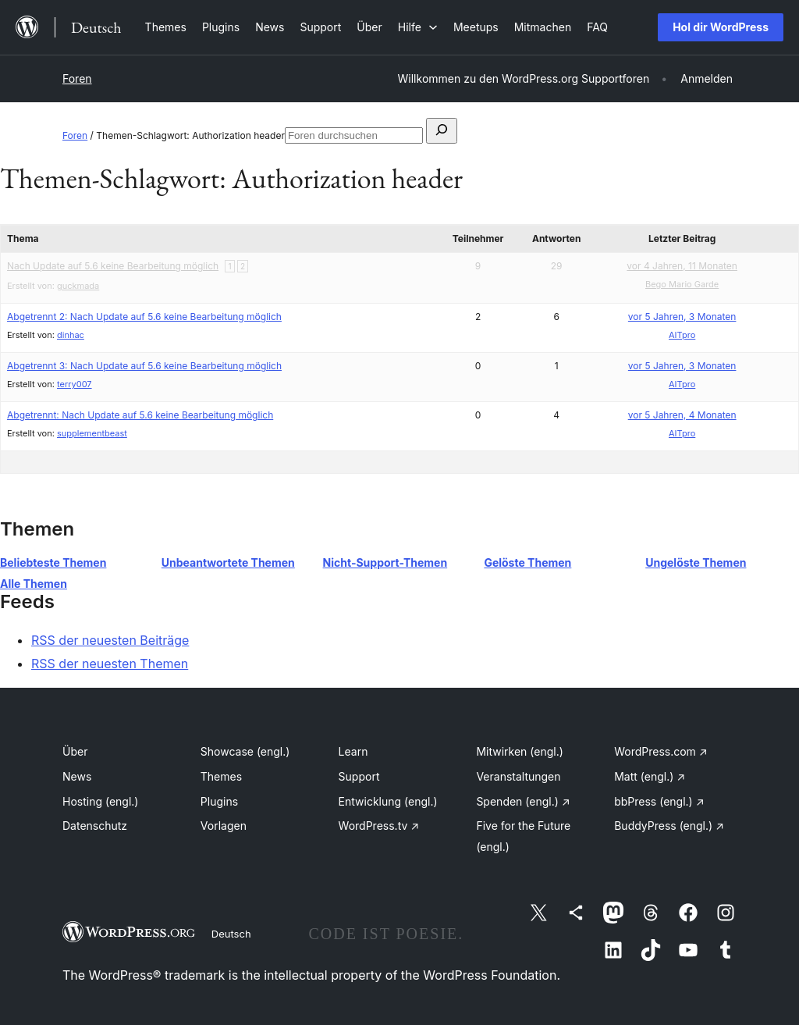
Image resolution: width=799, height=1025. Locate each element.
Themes (221, 776)
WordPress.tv (379, 825)
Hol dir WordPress (721, 27)
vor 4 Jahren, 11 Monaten (682, 266)
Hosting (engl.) (100, 801)
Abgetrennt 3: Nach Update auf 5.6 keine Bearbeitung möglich (144, 366)
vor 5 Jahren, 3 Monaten (682, 316)
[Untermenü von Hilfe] (418, 27)
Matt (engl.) (649, 776)
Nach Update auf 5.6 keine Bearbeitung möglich (112, 266)
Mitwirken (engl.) (519, 751)
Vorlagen (224, 825)
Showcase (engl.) (245, 751)
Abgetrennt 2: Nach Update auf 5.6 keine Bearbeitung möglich (144, 316)
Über (74, 751)
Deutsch (231, 933)
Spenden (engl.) (523, 801)
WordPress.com (661, 751)
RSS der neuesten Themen (109, 663)
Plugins (219, 801)
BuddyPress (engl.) (669, 825)
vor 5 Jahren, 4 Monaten (682, 415)
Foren (77, 78)
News (76, 776)
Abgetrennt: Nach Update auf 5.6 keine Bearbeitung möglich (140, 415)
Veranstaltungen (518, 776)
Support (359, 776)
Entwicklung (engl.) (388, 801)
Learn (353, 751)
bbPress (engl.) (659, 801)
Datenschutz (94, 825)
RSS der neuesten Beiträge (110, 640)
